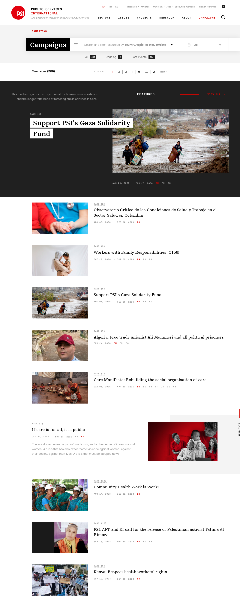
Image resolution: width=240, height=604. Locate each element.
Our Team (158, 6)
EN (103, 6)
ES (116, 6)
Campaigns (207, 17)
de (168, 387)
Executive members (185, 6)
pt (156, 387)
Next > (163, 71)
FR (110, 6)
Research (132, 6)
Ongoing (114, 57)
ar (174, 387)
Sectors (104, 17)
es (169, 183)
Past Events (143, 57)
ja (162, 387)
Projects (144, 17)
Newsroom (166, 17)
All (90, 57)
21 (154, 72)
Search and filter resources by (125, 45)
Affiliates (145, 6)
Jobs (168, 6)
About (186, 17)
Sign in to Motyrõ (207, 6)
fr (163, 183)
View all (214, 95)
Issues (123, 17)
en (157, 183)
